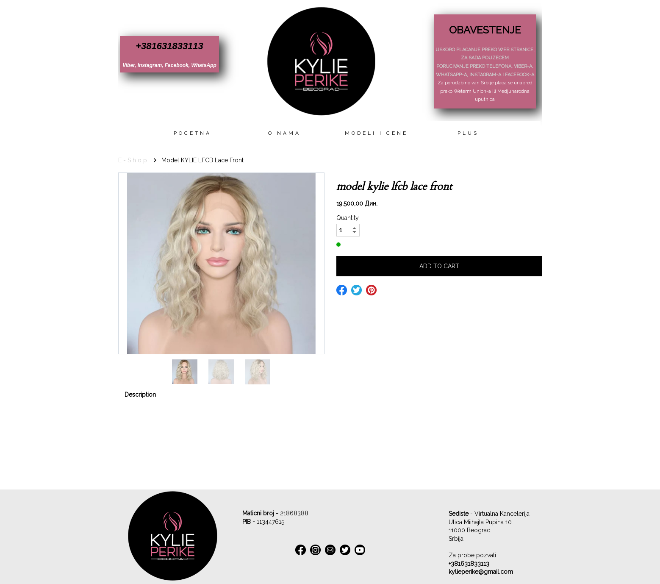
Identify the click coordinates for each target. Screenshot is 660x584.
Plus (468, 133)
